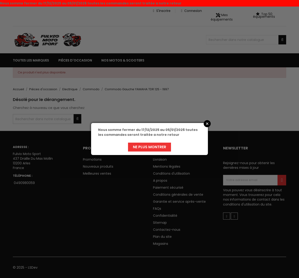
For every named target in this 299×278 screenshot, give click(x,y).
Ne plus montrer (149, 147)
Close (207, 123)
